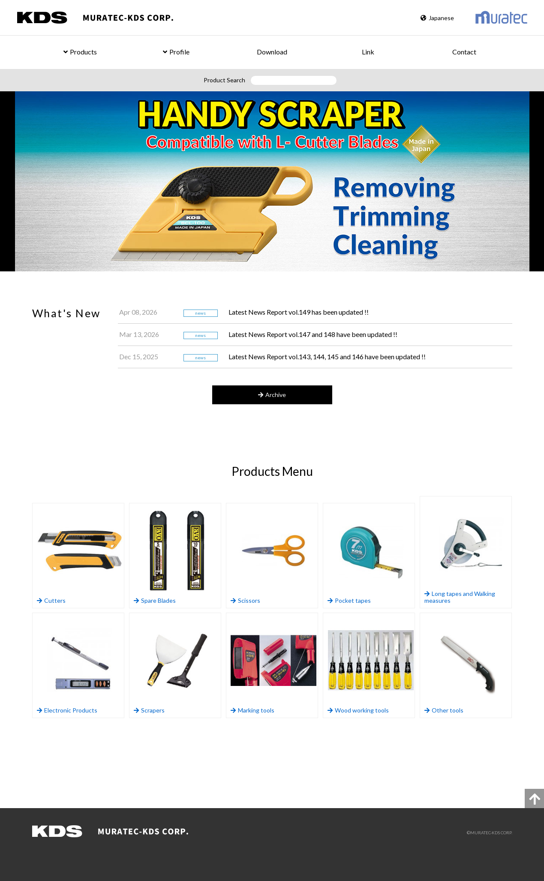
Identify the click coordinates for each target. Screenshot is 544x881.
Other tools (467, 665)
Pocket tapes (371, 556)
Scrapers (177, 665)
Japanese (437, 17)
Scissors (274, 556)
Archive (272, 394)
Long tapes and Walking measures (467, 552)
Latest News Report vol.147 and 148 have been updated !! (312, 334)
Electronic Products (80, 665)
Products (80, 52)
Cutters (80, 556)
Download (272, 52)
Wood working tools (371, 665)
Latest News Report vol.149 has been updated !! (298, 312)
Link (368, 52)
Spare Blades (177, 556)
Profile (176, 52)
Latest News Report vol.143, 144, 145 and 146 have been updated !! (327, 356)
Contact (464, 52)
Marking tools (274, 665)
